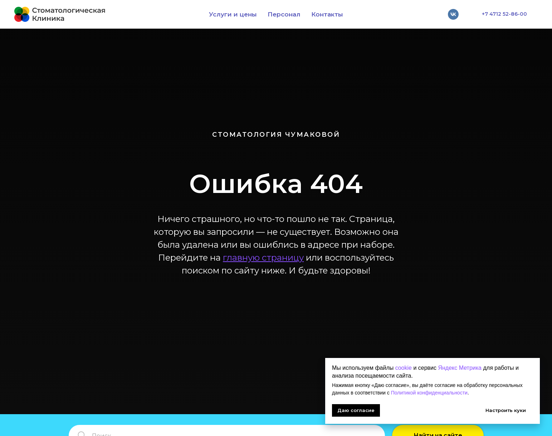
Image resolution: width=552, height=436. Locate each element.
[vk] (453, 14)
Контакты (327, 14)
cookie (403, 368)
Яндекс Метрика (460, 368)
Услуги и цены (233, 14)
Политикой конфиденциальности (429, 393)
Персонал (284, 14)
